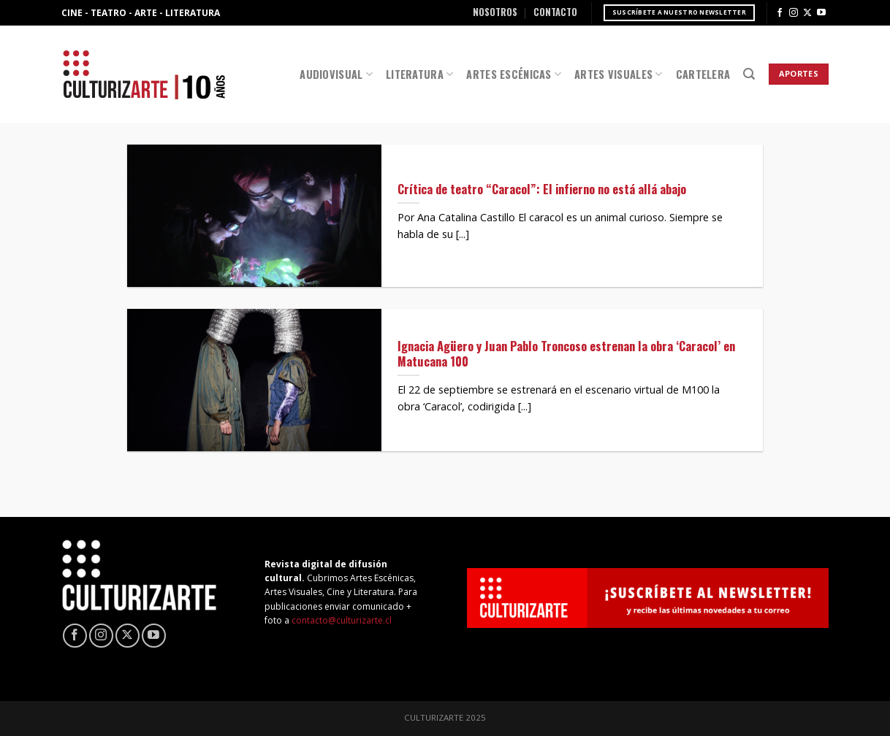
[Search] (749, 74)
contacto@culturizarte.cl (342, 620)
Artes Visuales (618, 74)
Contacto (555, 12)
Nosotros (495, 12)
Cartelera (703, 74)
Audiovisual (336, 74)
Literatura (419, 74)
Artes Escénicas (513, 74)
